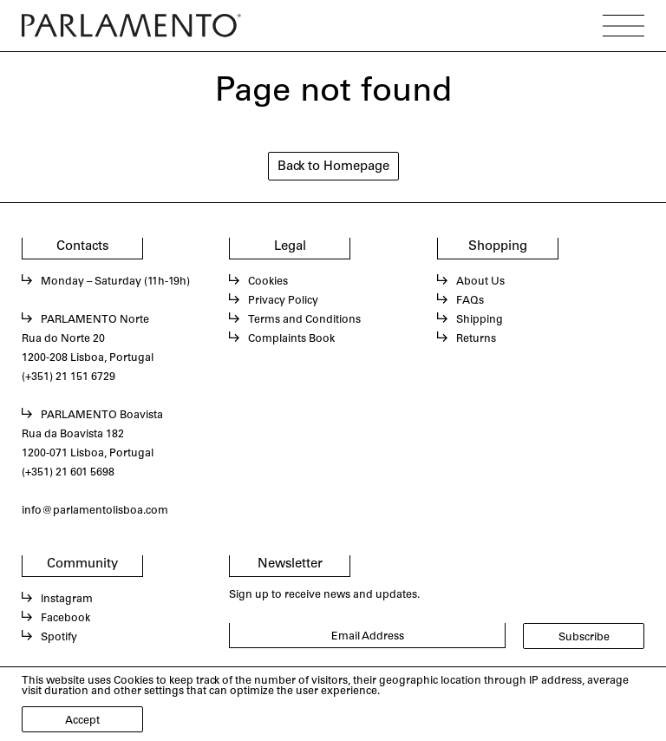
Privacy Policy (283, 301)
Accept (82, 721)
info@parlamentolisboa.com (95, 511)
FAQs (470, 301)
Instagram (67, 599)
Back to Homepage (333, 167)
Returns (476, 339)
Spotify (59, 638)
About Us (480, 282)
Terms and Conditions (304, 320)
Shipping (479, 320)
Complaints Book (291, 339)
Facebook (65, 618)
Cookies (268, 282)
